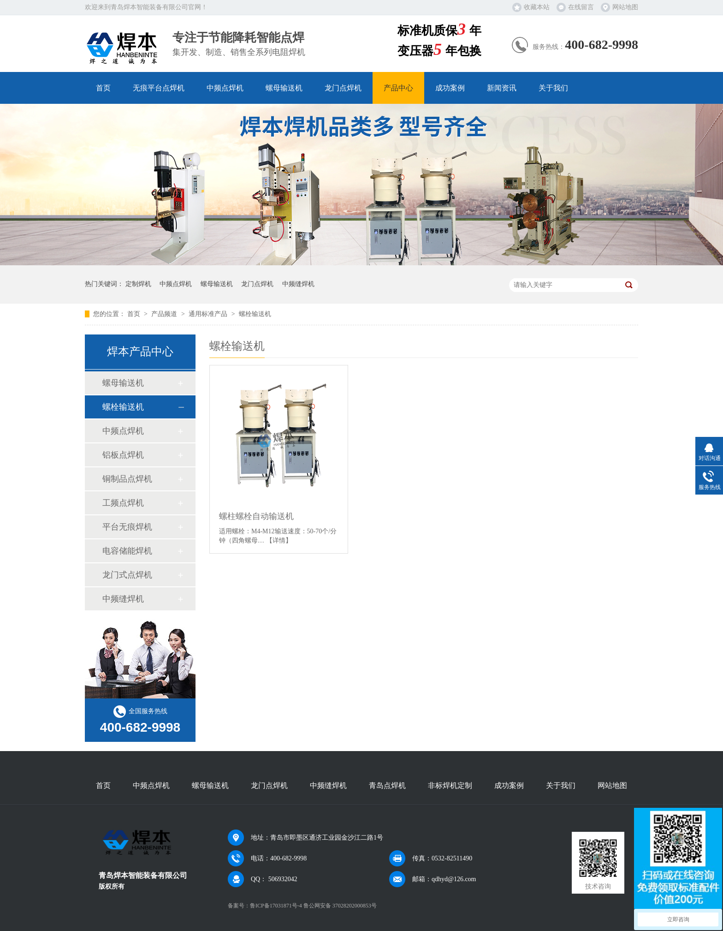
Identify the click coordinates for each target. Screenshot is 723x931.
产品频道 (165, 313)
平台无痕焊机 (127, 526)
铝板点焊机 (123, 455)
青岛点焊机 (387, 785)
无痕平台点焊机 (158, 88)
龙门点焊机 (343, 88)
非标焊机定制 (450, 785)
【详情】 (279, 540)
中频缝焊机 (298, 283)
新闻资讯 (501, 88)
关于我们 (553, 88)
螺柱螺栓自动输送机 (256, 516)
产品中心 (398, 88)
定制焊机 (138, 283)
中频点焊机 (225, 88)
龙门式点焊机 (127, 574)
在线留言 (581, 7)
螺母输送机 (284, 88)
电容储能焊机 (127, 550)
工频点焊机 (123, 502)
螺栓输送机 (255, 313)
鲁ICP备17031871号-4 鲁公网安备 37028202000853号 (313, 905)
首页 (103, 88)
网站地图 (625, 7)
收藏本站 (537, 7)
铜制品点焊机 (127, 478)
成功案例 (450, 88)
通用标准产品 (209, 313)
